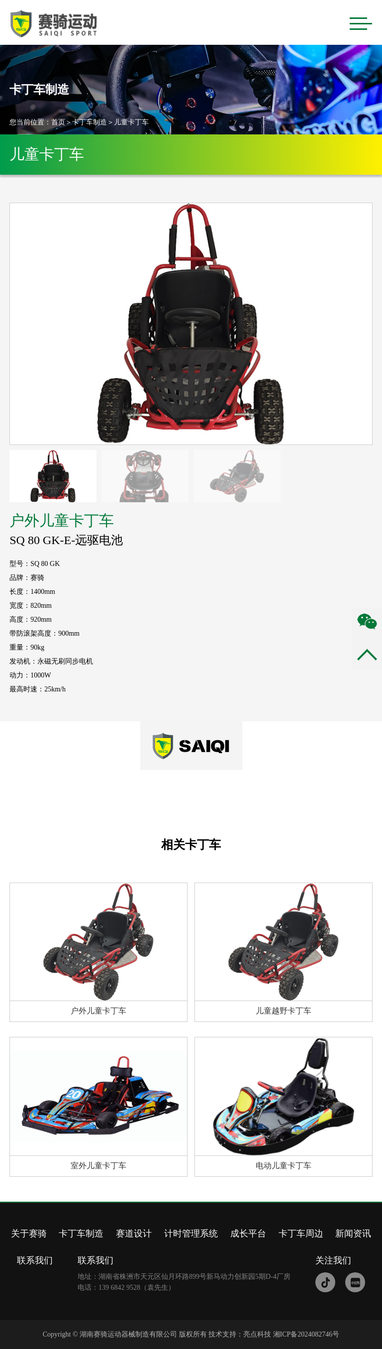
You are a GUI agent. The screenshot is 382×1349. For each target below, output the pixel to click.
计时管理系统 (191, 1233)
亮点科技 (257, 1334)
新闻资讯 (353, 1233)
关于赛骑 (29, 1233)
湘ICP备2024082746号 (306, 1334)
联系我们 (35, 1260)
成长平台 (248, 1233)
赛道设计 (134, 1233)
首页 (58, 122)
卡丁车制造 (89, 122)
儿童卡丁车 (131, 122)
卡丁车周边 (301, 1233)
